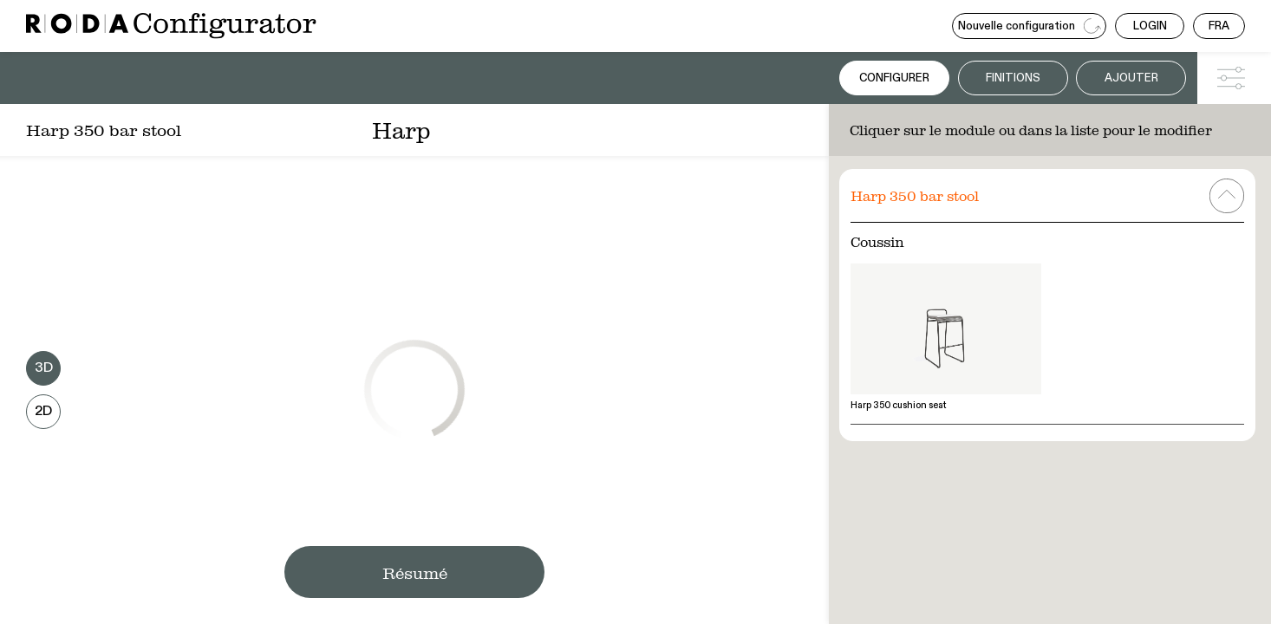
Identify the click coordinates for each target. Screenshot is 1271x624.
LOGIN (1150, 26)
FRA (1219, 26)
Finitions (1013, 78)
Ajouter (1131, 78)
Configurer (894, 78)
